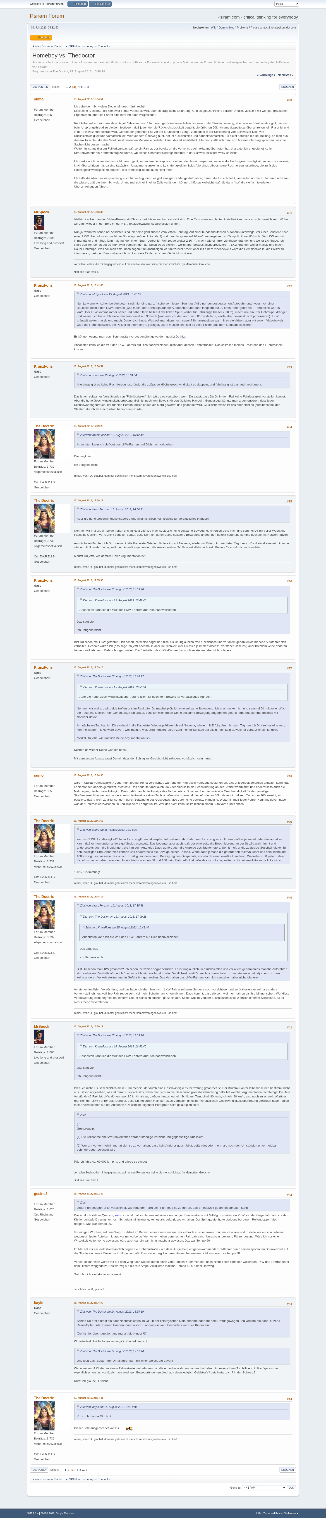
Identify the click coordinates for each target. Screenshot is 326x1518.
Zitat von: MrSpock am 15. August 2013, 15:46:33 (110, 294)
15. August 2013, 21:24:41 (88, 1398)
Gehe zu (235, 1487)
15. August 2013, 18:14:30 (88, 775)
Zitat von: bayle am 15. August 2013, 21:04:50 (108, 1407)
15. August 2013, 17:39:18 (88, 667)
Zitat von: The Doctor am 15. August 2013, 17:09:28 (112, 589)
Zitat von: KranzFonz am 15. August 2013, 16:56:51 (112, 509)
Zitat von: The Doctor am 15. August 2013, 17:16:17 (112, 676)
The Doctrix (44, 426)
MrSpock (41, 212)
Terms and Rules (273, 1513)
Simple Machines (65, 1513)
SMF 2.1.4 (32, 1513)
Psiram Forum (47, 16)
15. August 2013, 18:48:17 (88, 896)
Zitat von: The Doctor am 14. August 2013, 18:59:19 (112, 1311)
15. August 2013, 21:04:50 (88, 1302)
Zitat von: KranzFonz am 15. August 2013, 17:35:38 (112, 905)
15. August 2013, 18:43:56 (88, 820)
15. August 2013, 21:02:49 (88, 1193)
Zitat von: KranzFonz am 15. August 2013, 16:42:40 (112, 435)
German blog (226, 27)
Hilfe (258, 1513)
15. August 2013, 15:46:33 (88, 212)
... (85, 86)
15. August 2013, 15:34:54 (88, 99)
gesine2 (41, 1194)
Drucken (287, 87)
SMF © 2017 (48, 1513)
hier (182, 336)
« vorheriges (266, 75)
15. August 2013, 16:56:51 (88, 366)
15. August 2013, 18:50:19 (88, 1026)
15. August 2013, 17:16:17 (88, 500)
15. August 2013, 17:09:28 (88, 426)
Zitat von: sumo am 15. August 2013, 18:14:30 (108, 829)
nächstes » (286, 75)
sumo (39, 99)
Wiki (213, 27)
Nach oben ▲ (291, 1513)
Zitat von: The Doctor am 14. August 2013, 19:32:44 (112, 1351)
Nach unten (39, 87)
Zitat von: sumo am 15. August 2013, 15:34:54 (108, 375)
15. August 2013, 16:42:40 (88, 285)
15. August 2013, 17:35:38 (88, 580)
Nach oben (39, 1469)
